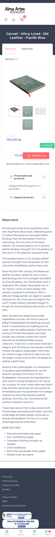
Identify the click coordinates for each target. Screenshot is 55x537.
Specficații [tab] (27, 48)
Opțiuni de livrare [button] (22, 197)
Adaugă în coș (36, 155)
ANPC (4, 501)
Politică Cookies (9, 497)
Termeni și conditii (10, 485)
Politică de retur (9, 481)
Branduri (6, 489)
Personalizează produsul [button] (21, 177)
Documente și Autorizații (14, 505)
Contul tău (7, 477)
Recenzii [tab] (11, 59)
